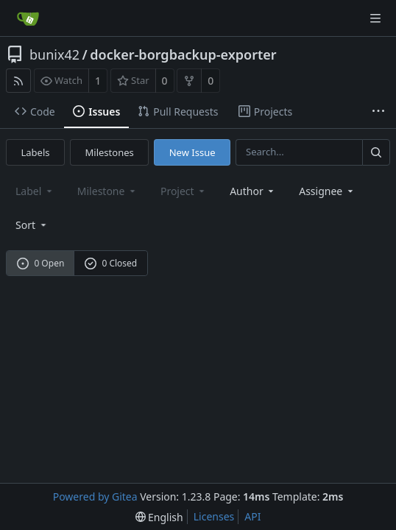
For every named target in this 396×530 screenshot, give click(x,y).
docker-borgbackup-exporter (183, 54)
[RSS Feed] (18, 80)
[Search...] (376, 152)
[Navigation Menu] (375, 18)
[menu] (32, 225)
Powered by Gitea (95, 497)
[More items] (378, 112)
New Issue (192, 152)
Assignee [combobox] (327, 191)
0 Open (41, 263)
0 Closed (111, 263)
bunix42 (54, 54)
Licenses (214, 516)
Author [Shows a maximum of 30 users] (253, 191)
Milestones (109, 152)
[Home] (28, 18)
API (252, 516)
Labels (35, 152)
